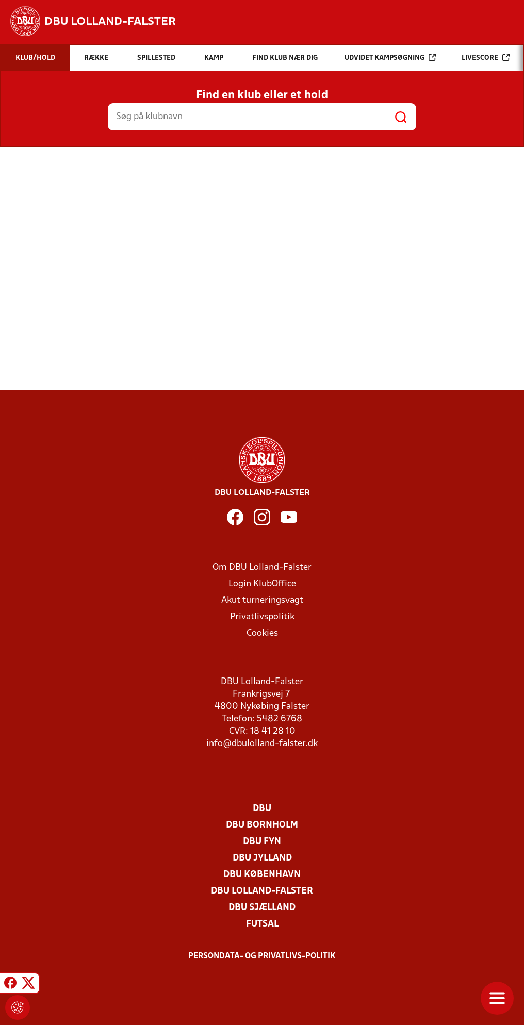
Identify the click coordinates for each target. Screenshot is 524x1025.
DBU (262, 808)
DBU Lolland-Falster (262, 891)
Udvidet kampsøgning (390, 57)
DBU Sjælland (262, 907)
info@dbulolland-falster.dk (262, 743)
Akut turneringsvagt (262, 600)
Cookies (262, 633)
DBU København (262, 874)
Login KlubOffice (262, 584)
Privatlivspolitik (262, 617)
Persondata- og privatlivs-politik (262, 956)
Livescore (486, 57)
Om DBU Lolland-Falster (262, 567)
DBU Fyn (262, 841)
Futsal (262, 924)
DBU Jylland (262, 858)
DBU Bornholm (262, 825)
